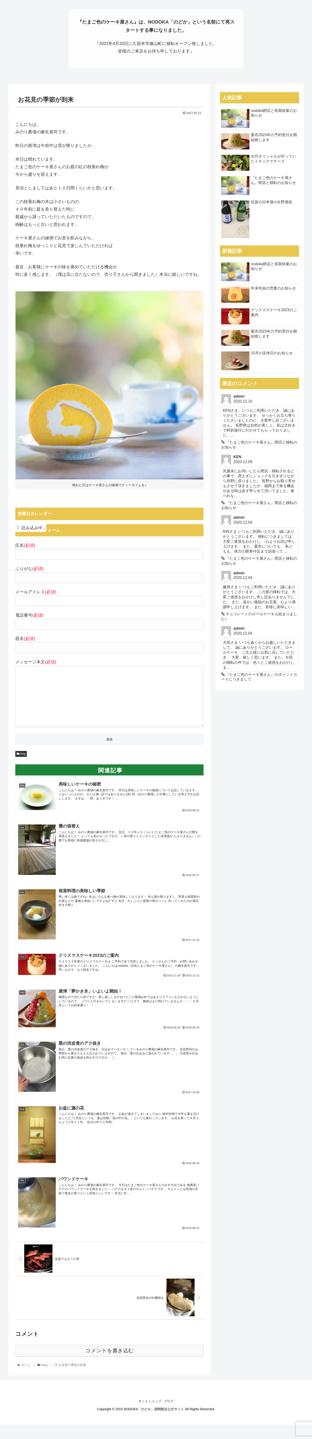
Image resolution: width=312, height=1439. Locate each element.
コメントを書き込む (109, 1352)
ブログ (170, 1403)
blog (21, 754)
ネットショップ (148, 1403)
